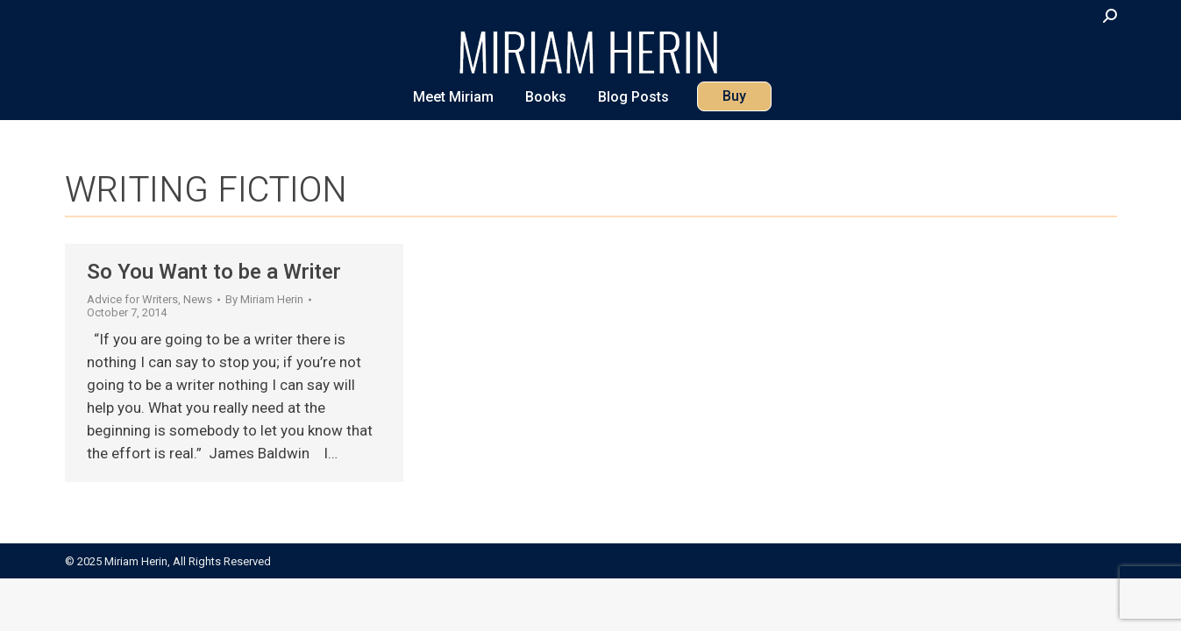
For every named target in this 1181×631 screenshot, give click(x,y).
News (197, 299)
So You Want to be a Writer (214, 272)
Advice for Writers (132, 299)
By (264, 299)
